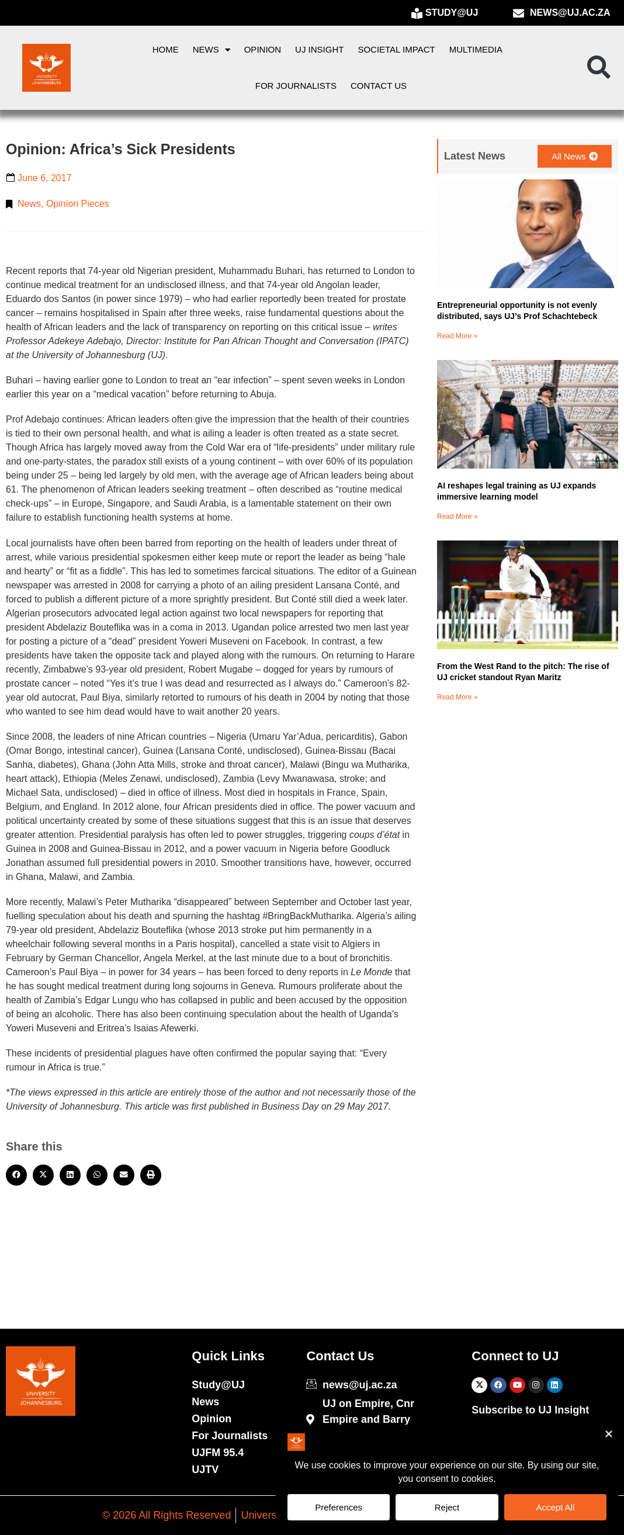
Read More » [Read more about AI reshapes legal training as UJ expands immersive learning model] (457, 516)
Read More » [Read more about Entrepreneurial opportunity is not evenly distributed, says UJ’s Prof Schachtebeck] (457, 336)
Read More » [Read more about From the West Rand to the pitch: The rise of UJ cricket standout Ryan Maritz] (457, 697)
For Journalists (296, 86)
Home (165, 49)
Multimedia (475, 49)
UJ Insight (319, 49)
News (211, 50)
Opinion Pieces (77, 204)
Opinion (262, 49)
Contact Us (379, 86)
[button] (599, 68)
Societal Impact (396, 49)
